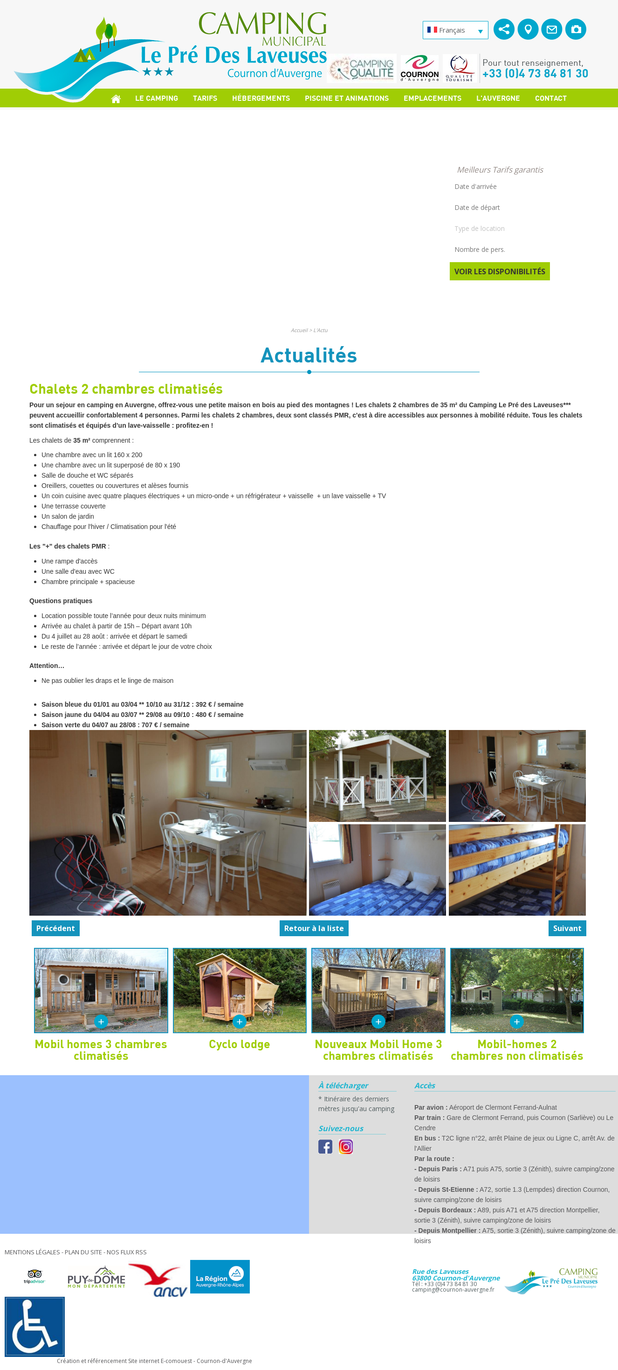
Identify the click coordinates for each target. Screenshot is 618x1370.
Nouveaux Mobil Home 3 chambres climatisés (378, 1049)
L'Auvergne (498, 98)
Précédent (55, 928)
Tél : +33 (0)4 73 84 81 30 (444, 1284)
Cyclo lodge (239, 1043)
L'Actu (320, 330)
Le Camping (156, 98)
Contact (551, 98)
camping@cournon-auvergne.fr (453, 1290)
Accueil (299, 330)
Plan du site (83, 1252)
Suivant (567, 928)
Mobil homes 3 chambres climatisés (100, 1049)
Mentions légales (32, 1252)
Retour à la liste (314, 928)
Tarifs (205, 98)
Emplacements (432, 98)
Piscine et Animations (347, 98)
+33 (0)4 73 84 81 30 (535, 72)
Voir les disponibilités (499, 271)
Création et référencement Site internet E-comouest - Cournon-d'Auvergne (154, 1361)
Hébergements (261, 98)
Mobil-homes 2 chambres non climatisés (517, 1049)
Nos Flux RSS (127, 1252)
